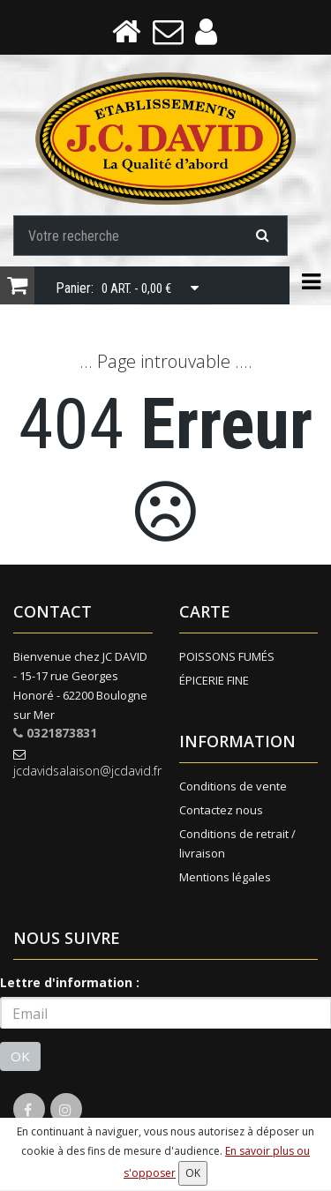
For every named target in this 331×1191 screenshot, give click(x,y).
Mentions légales (225, 877)
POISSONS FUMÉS (227, 656)
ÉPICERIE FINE (214, 680)
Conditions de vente (233, 786)
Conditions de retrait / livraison (237, 843)
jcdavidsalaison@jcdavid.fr (83, 763)
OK (20, 1056)
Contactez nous (221, 810)
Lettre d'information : (69, 982)
